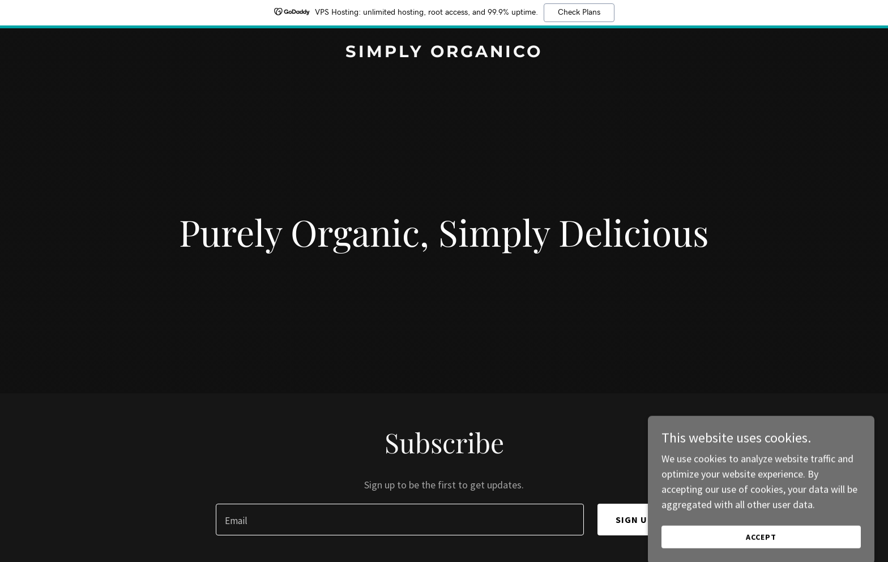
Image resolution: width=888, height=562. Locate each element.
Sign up (635, 519)
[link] (444, 53)
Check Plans (579, 12)
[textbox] (399, 519)
